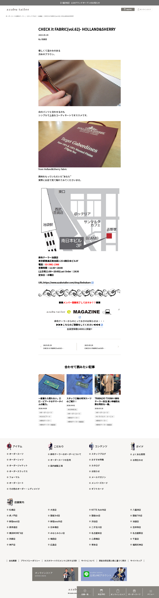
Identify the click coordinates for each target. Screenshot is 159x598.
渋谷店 (93, 521)
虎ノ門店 (12, 515)
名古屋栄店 (95, 533)
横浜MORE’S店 (15, 533)
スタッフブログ (97, 453)
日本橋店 (53, 527)
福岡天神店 (136, 544)
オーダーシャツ (15, 459)
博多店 (93, 544)
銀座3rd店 (54, 515)
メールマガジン (97, 477)
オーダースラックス (17, 471)
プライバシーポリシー (30, 560)
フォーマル (13, 477)
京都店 (11, 538)
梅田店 (52, 538)
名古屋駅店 (136, 533)
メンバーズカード (98, 483)
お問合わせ (136, 460)
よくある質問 (137, 454)
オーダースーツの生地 (59, 460)
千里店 (134, 538)
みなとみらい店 (56, 533)
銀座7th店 (136, 515)
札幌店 (11, 509)
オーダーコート (15, 483)
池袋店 (134, 521)
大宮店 (52, 509)
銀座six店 (94, 515)
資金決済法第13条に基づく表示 (112, 560)
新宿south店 (55, 521)
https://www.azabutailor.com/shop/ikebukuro (67, 282)
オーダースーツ (15, 453)
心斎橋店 (94, 538)
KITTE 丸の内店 (97, 509)
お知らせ (94, 471)
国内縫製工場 (55, 465)
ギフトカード (96, 488)
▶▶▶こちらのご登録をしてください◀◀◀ (78, 324)
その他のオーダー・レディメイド (23, 488)
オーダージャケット (17, 465)
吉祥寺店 (135, 527)
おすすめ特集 (96, 459)
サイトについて (88, 560)
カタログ (94, 465)
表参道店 (12, 527)
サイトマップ (136, 560)
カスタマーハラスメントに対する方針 (60, 560)
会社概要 (13, 560)
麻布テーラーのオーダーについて (64, 454)
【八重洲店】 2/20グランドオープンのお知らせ (79, 2)
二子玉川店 (95, 527)
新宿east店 (13, 521)
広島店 (52, 544)
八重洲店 (135, 509)
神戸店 (11, 544)
